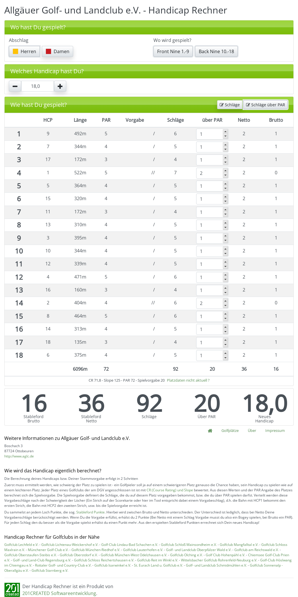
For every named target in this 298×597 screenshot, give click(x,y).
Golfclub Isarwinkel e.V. (112, 565)
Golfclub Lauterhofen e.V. (143, 549)
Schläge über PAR (265, 104)
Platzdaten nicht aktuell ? (188, 380)
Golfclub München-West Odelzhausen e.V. (134, 554)
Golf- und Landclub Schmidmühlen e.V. (216, 565)
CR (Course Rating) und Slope (170, 490)
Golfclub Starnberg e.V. (50, 570)
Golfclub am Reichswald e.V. (256, 549)
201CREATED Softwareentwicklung (59, 593)
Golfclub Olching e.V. (186, 554)
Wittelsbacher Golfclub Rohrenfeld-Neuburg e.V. (219, 560)
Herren (24, 51)
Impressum (275, 430)
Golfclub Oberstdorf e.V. (79, 554)
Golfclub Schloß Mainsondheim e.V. (189, 544)
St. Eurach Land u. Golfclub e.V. (158, 565)
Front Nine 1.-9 (173, 51)
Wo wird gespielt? (172, 40)
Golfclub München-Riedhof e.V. (95, 549)
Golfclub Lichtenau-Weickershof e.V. (69, 544)
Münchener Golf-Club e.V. (48, 549)
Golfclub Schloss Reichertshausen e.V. (104, 560)
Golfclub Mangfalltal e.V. (239, 544)
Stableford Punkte (90, 512)
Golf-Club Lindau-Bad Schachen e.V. (129, 544)
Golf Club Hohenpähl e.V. (225, 554)
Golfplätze (230, 430)
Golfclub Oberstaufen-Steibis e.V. (30, 554)
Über (252, 430)
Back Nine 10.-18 (216, 51)
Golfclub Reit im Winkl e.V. (157, 560)
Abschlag (18, 40)
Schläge (230, 104)
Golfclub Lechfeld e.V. (21, 544)
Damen (57, 51)
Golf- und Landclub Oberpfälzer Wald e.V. (198, 549)
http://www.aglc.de (19, 456)
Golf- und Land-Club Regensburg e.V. (42, 560)
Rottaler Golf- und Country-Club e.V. (63, 565)
